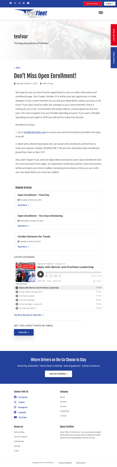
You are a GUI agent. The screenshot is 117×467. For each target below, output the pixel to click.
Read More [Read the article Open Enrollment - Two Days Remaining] (22, 226)
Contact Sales (114, 58)
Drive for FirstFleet (57, 374)
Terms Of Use (80, 463)
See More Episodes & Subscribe (27, 315)
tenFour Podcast (20, 437)
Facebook (20, 397)
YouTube (20, 417)
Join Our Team (92, 4)
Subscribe (23, 332)
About (62, 397)
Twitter (19, 402)
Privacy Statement (65, 463)
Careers (63, 406)
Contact (63, 416)
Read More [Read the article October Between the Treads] (22, 247)
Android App (19, 441)
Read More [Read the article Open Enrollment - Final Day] (22, 205)
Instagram (21, 407)
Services (63, 402)
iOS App (17, 446)
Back (18, 68)
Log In (108, 4)
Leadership (64, 411)
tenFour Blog (19, 432)
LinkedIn (20, 412)
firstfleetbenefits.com (35, 132)
